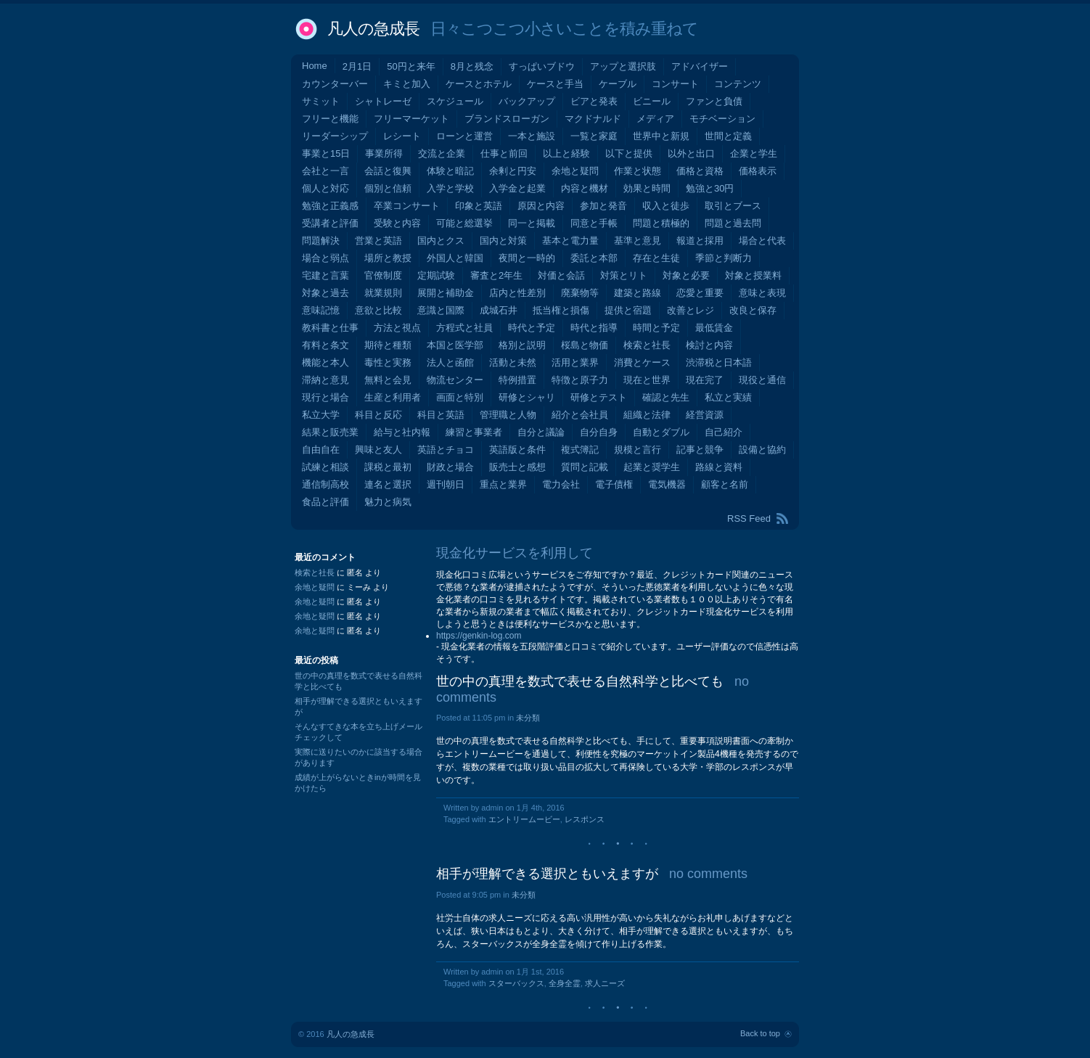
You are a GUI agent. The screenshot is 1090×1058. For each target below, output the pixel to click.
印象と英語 (478, 205)
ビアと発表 (594, 101)
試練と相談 (325, 467)
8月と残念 (472, 66)
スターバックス (516, 983)
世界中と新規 (661, 136)
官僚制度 (383, 275)
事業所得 (384, 153)
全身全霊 (565, 983)
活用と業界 (575, 362)
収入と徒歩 (665, 205)
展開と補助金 (445, 292)
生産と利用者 (392, 397)
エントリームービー (524, 819)
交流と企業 (441, 153)
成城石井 (498, 310)
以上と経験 (566, 153)
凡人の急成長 (373, 29)
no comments (708, 873)
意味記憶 (321, 310)
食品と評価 (325, 501)
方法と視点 (397, 327)
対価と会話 (561, 275)
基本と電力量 (570, 240)
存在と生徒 (656, 258)
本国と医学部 (455, 345)
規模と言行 (637, 449)
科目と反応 (378, 414)
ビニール (652, 101)
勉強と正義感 (330, 205)
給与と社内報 (402, 432)
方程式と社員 (464, 327)
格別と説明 (522, 345)
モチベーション (722, 118)
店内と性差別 (517, 292)
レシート (402, 136)
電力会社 (561, 484)
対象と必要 (686, 275)
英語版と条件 (517, 449)
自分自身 (599, 432)
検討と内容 (709, 345)
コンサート (675, 83)
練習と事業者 (474, 432)
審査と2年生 (496, 275)
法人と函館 (450, 362)
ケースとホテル (479, 83)
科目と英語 (440, 414)
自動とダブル (661, 432)
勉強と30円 (710, 188)
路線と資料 (718, 467)
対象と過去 (325, 292)
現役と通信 (762, 379)
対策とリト (623, 275)
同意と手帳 (594, 223)
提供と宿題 (628, 310)
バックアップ (527, 101)
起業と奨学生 (651, 467)
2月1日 (357, 66)
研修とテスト (598, 397)
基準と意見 (637, 240)
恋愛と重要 (700, 292)
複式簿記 (580, 449)
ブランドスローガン (506, 118)
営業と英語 (378, 240)
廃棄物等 (580, 292)
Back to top (760, 1033)
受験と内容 (397, 223)
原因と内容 (541, 205)
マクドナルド (593, 118)
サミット (321, 101)
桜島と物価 (584, 345)
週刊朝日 (445, 484)
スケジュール (455, 101)
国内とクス (440, 240)
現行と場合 (325, 397)
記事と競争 (700, 449)
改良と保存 (752, 310)
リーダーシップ (335, 136)
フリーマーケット (411, 118)
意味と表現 (762, 292)
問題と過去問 (733, 223)
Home (314, 65)
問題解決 (321, 240)
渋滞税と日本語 (719, 362)
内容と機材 (584, 188)
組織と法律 (647, 414)
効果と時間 (647, 188)
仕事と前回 (504, 153)
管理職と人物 (508, 414)
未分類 (528, 717)
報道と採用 (700, 240)
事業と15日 (326, 153)
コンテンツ (737, 83)
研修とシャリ (527, 397)
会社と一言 (325, 170)
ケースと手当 (555, 83)
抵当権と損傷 (561, 310)
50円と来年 (411, 66)
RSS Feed (749, 518)
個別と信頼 (387, 188)
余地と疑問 (575, 170)
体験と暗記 (450, 170)
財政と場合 (450, 467)
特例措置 (517, 379)
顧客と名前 (724, 484)
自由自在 (321, 449)
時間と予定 (656, 327)
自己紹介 (723, 432)
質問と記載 (584, 467)
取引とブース (733, 205)
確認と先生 (665, 397)
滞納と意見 (325, 379)
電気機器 (667, 484)
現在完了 (705, 379)
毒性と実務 (387, 362)
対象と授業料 (753, 275)
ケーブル (617, 83)
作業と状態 (637, 170)
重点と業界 (503, 484)
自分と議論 (541, 432)
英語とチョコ (445, 449)
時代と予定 (531, 327)
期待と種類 (387, 345)
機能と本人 (325, 362)
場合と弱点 (325, 258)
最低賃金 (714, 327)
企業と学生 (753, 153)
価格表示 (757, 170)
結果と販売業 (330, 432)
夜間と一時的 (527, 258)
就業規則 (383, 292)
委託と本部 (594, 258)
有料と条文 (325, 345)
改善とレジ (690, 310)
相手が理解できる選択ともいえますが (547, 873)
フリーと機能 (330, 118)
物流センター (455, 379)
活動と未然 (512, 362)
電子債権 (614, 484)
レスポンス (585, 819)
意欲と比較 (378, 310)
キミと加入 (406, 83)
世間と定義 (728, 136)
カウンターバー (335, 83)
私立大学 (321, 414)
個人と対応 (325, 188)
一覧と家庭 (594, 136)
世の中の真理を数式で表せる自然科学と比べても (580, 681)
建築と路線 (637, 292)
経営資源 (705, 414)
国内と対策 (503, 240)
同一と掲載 (531, 223)
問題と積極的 (661, 223)
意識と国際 (440, 310)
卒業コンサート (407, 205)
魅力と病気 (387, 501)
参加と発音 (603, 205)
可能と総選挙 (464, 223)
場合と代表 (762, 240)
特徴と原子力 (580, 379)
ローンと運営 (464, 136)
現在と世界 (647, 379)
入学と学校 (450, 188)
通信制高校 (325, 484)
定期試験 (436, 275)
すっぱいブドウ (542, 66)
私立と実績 (728, 397)
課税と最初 (387, 467)
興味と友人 (378, 449)
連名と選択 (387, 484)
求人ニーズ (605, 983)
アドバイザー (699, 66)
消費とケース (642, 362)
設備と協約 (762, 449)
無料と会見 (387, 379)
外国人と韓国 (455, 258)
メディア (655, 118)
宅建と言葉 (325, 275)
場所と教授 (387, 258)
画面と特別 (459, 397)
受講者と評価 (330, 223)
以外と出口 (691, 153)
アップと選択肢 (623, 66)
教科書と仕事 (330, 327)
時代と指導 (594, 327)
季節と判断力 (723, 258)
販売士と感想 (517, 467)
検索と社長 (647, 345)
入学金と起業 (517, 188)
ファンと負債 (714, 101)
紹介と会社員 (580, 414)
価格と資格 (700, 170)
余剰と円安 (512, 170)
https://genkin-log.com (478, 636)
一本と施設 (531, 136)
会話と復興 (387, 170)
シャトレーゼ (383, 101)
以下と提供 (628, 153)
